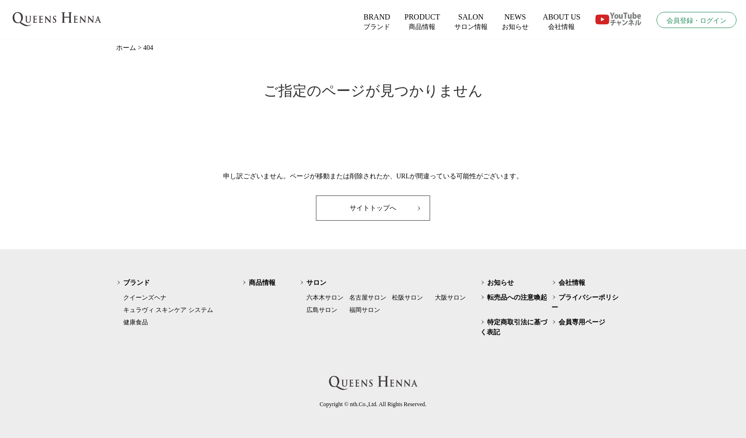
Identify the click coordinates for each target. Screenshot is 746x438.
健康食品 (135, 322)
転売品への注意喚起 (517, 297)
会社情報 (572, 282)
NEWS (515, 22)
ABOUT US (561, 22)
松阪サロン (407, 297)
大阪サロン (450, 297)
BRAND (376, 22)
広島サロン (321, 309)
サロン (316, 282)
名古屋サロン (367, 297)
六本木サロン (325, 297)
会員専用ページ (582, 322)
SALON (471, 22)
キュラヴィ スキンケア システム (168, 309)
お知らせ (500, 282)
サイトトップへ (373, 208)
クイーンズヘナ (145, 297)
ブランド (136, 282)
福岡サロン (364, 309)
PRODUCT (422, 22)
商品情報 (262, 282)
